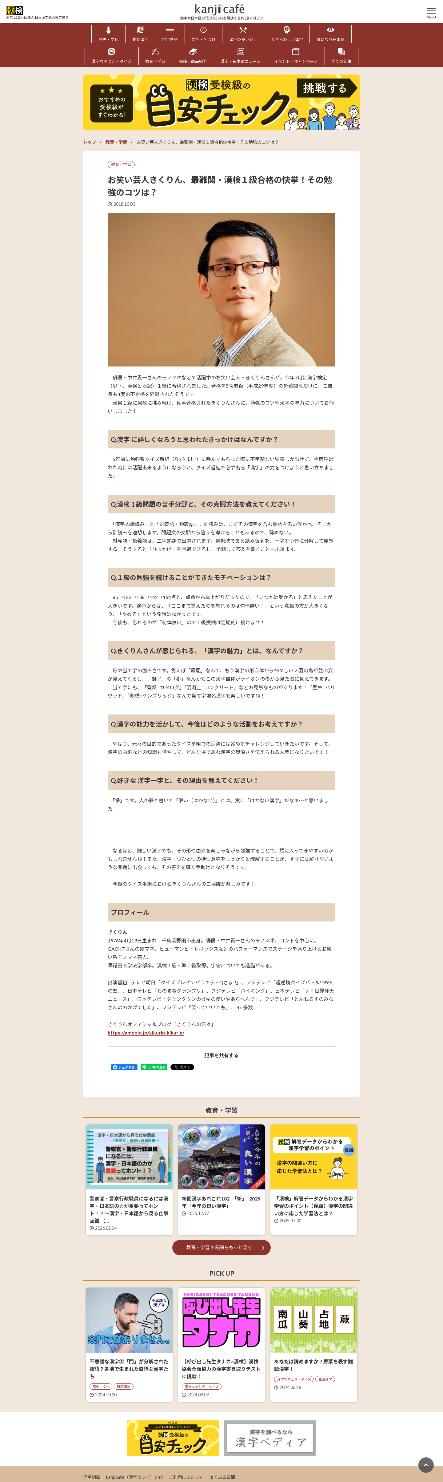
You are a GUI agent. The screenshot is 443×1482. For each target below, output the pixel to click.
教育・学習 (116, 142)
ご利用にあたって (186, 1477)
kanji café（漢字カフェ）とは (134, 1477)
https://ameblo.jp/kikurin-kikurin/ (146, 1032)
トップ (89, 142)
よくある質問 (222, 1477)
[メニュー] (431, 12)
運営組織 (91, 1477)
